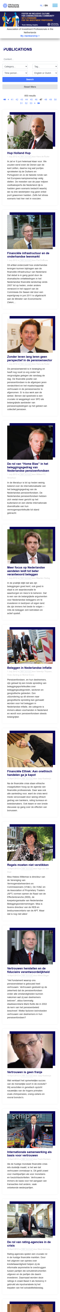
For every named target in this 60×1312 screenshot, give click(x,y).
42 (17, 99)
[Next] (35, 103)
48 (45, 99)
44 (26, 99)
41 (12, 99)
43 (21, 99)
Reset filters (30, 86)
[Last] (39, 103)
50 (55, 99)
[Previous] (8, 99)
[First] (4, 99)
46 (36, 99)
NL (41, 5)
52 (26, 103)
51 (21, 103)
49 (50, 99)
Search (30, 79)
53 (31, 103)
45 (31, 99)
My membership (30, 36)
